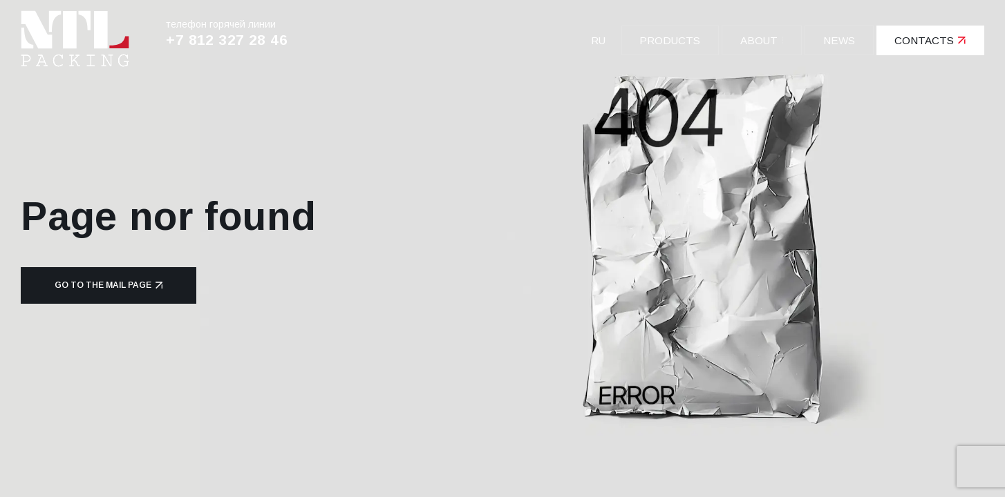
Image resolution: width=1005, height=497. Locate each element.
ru (598, 40)
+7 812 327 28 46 (227, 40)
